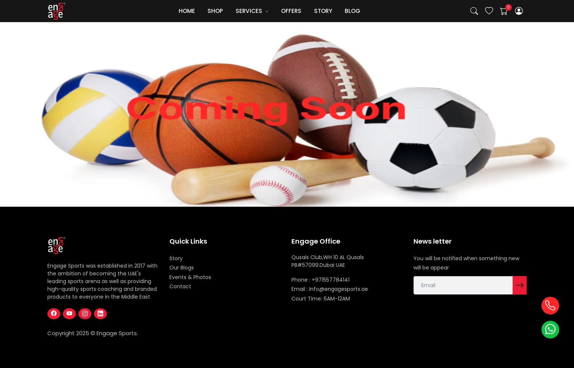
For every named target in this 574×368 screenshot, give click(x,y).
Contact (180, 286)
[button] (519, 11)
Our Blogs (181, 267)
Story (176, 258)
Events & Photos (190, 277)
